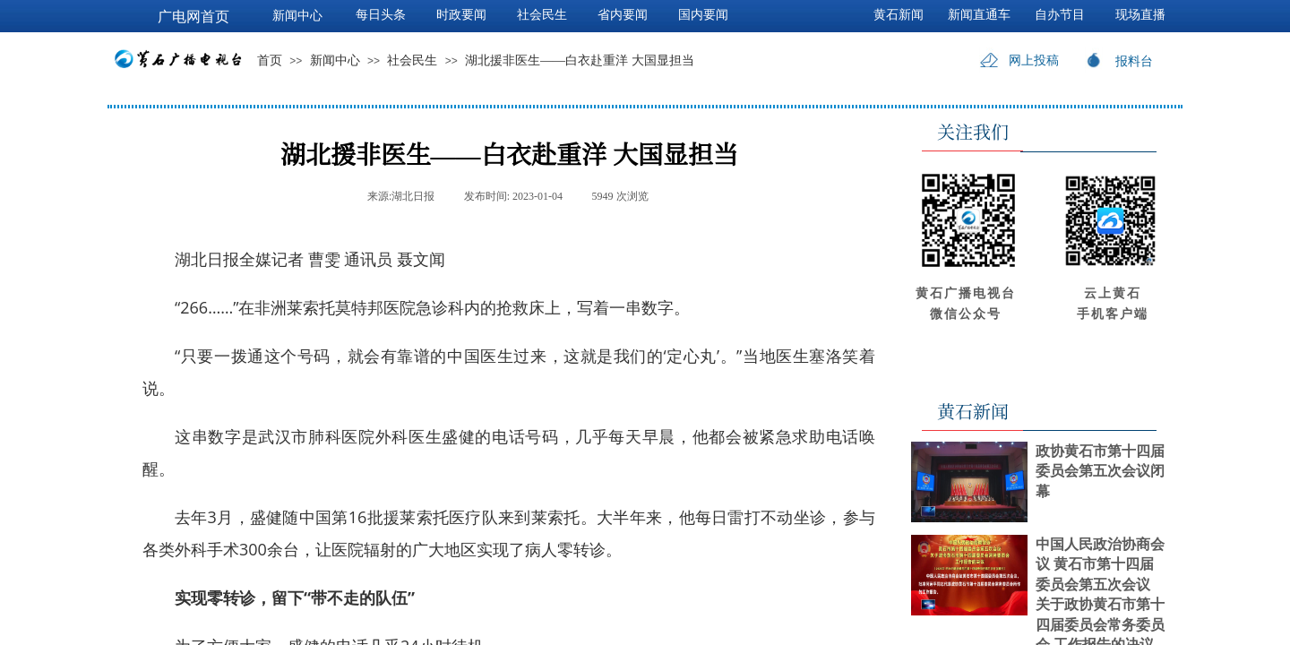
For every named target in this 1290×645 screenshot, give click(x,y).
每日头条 (381, 15)
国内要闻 (703, 15)
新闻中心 (335, 60)
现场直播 (1140, 15)
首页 (269, 60)
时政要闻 (461, 15)
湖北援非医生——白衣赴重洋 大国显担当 (579, 60)
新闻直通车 (979, 15)
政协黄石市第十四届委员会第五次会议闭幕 (1100, 471)
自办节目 (1060, 15)
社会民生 (412, 60)
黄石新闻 (898, 15)
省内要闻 (623, 15)
